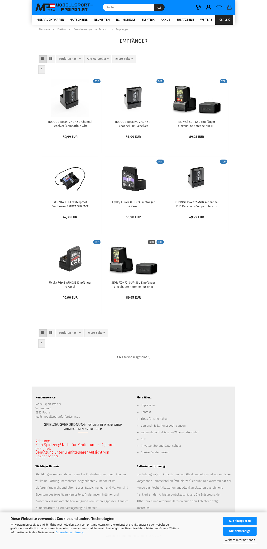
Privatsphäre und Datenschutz (161, 447)
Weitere (206, 20)
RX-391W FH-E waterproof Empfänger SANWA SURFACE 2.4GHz (70, 205)
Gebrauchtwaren (50, 20)
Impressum (148, 407)
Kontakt (146, 413)
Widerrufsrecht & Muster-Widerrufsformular (170, 433)
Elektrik (148, 20)
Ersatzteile (185, 20)
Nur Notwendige (240, 531)
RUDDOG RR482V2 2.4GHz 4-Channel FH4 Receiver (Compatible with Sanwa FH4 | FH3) (133, 125)
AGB (143, 440)
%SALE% (224, 20)
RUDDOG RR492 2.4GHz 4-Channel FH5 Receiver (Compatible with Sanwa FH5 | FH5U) (197, 205)
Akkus (165, 20)
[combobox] (69, 60)
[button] (198, 7)
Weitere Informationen (240, 540)
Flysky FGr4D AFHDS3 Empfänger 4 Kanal (133, 205)
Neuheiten (102, 20)
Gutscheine (79, 20)
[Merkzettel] (219, 7)
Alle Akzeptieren (240, 521)
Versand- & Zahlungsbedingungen (163, 427)
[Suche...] (159, 7)
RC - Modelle (125, 20)
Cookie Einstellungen (155, 454)
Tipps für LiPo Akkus (154, 420)
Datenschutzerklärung (69, 532)
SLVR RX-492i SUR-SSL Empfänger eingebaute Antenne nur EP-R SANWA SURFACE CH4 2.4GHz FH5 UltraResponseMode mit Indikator (133, 285)
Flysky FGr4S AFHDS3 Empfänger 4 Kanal (70, 285)
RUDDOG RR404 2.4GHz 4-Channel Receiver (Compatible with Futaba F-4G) (70, 125)
